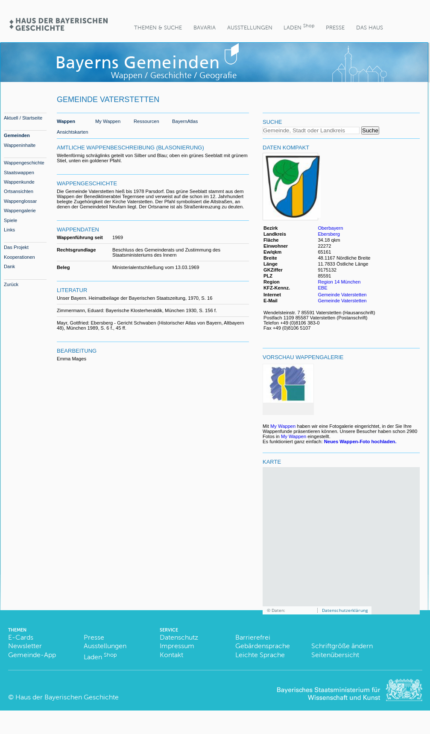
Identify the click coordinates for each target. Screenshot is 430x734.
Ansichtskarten (72, 132)
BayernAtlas (185, 121)
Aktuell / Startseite (23, 117)
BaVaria (204, 27)
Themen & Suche (158, 27)
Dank (9, 266)
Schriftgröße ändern (342, 645)
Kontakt (171, 654)
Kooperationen (19, 257)
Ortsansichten (18, 191)
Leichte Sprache (260, 654)
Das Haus (369, 27)
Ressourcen (146, 121)
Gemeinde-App (32, 654)
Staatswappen (19, 172)
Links (9, 229)
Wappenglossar (20, 201)
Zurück (11, 284)
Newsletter (25, 645)
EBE (323, 287)
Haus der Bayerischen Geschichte (67, 697)
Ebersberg (329, 234)
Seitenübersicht (335, 654)
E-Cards (20, 637)
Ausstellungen (249, 27)
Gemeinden (17, 135)
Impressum (177, 645)
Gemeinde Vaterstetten (342, 294)
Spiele (10, 220)
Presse (335, 27)
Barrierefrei (252, 637)
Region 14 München (339, 281)
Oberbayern (330, 228)
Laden (299, 27)
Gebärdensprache (262, 645)
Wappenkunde (19, 181)
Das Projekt (16, 247)
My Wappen (107, 121)
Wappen (66, 121)
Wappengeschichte (24, 162)
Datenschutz (179, 637)
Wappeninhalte (19, 145)
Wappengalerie (20, 210)
